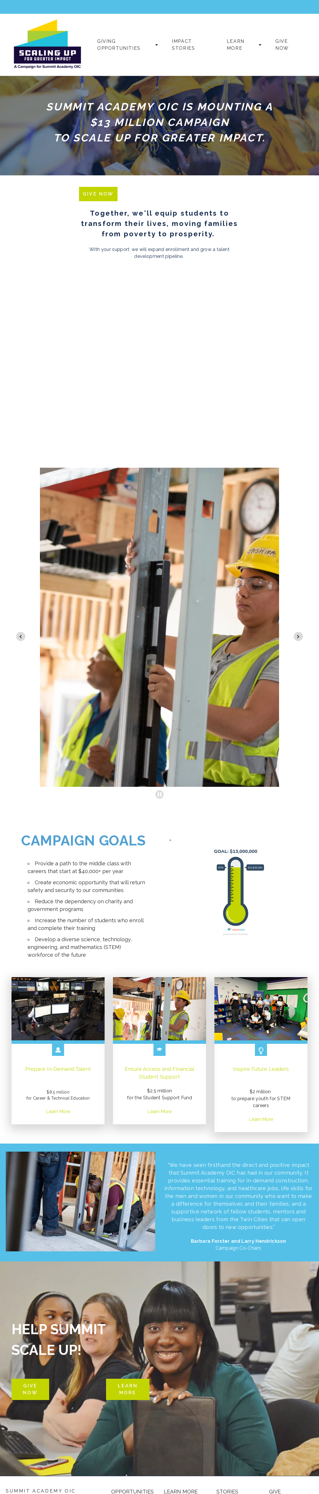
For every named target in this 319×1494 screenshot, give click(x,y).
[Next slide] (298, 636)
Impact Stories (183, 45)
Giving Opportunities (119, 45)
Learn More (236, 45)
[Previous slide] (20, 636)
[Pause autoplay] (159, 794)
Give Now (282, 45)
